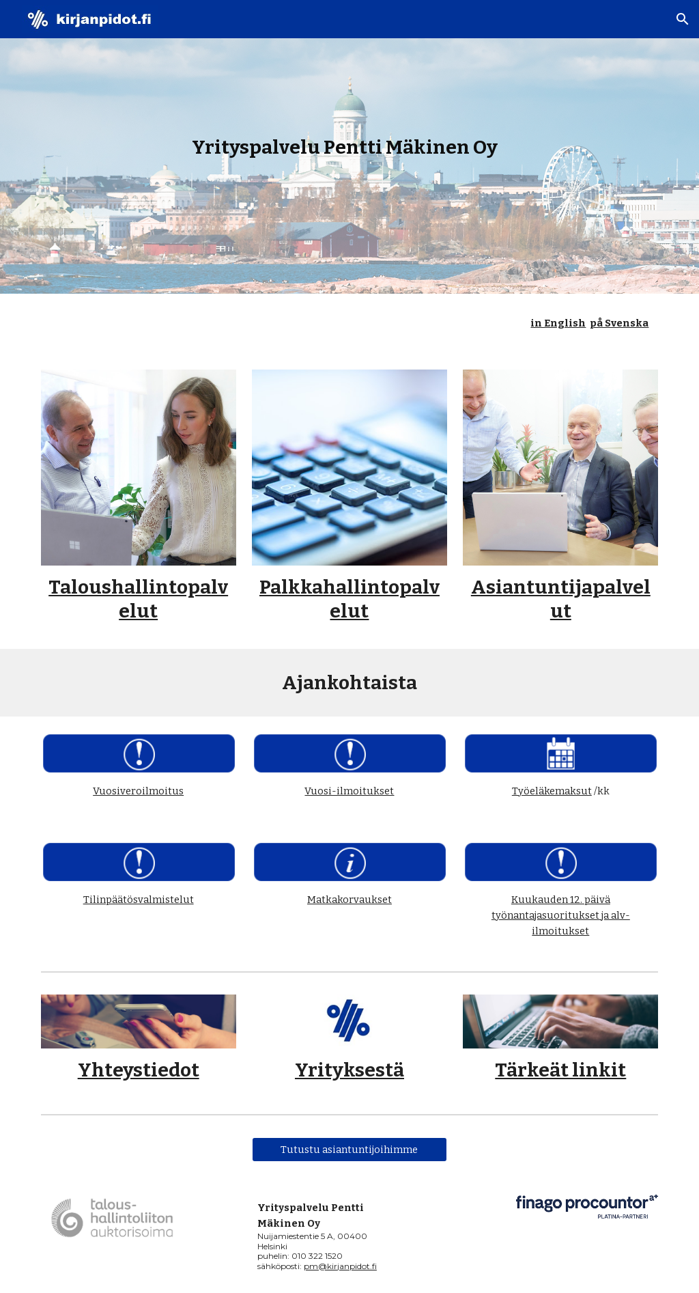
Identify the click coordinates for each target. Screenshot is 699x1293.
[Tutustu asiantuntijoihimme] (349, 1149)
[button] (682, 19)
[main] (350, 147)
